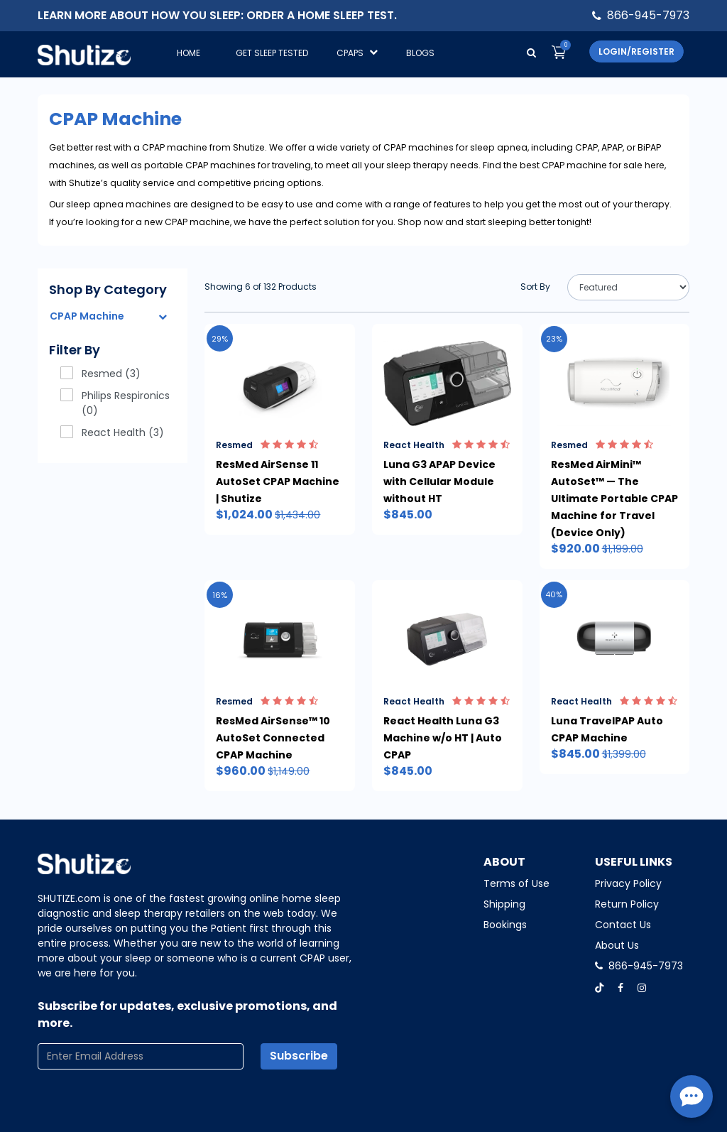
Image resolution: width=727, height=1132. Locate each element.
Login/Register (636, 51)
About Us (617, 945)
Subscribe (299, 1055)
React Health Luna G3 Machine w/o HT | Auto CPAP (442, 738)
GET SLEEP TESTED (272, 53)
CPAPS (357, 53)
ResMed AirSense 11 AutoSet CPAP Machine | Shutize (277, 481)
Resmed (267, 444)
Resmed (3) (100, 373)
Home (188, 53)
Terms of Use (516, 883)
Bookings (505, 925)
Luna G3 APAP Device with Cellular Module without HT (439, 481)
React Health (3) (112, 432)
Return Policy (627, 904)
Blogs (420, 53)
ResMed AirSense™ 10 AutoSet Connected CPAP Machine (273, 738)
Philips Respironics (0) (115, 403)
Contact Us (623, 925)
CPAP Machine (87, 316)
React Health (446, 444)
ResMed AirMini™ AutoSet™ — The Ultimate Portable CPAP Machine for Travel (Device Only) (614, 498)
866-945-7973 (648, 15)
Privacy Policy (628, 883)
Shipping (504, 904)
